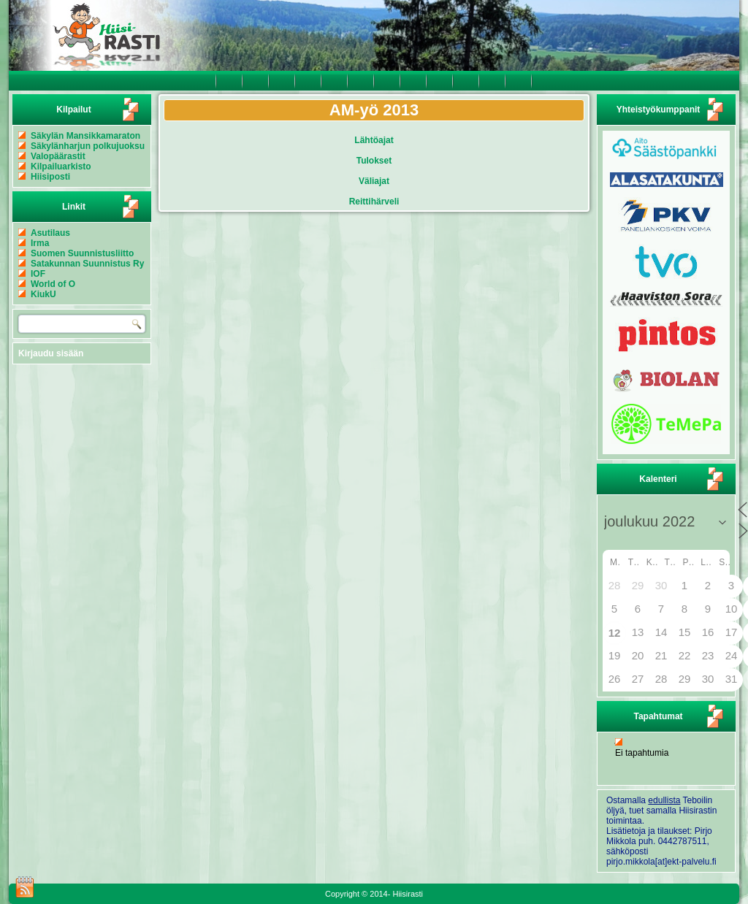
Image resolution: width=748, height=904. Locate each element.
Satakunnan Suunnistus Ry (87, 263)
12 (614, 633)
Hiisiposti (50, 177)
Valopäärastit (58, 156)
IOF (38, 274)
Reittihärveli (374, 201)
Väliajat (374, 181)
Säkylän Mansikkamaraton (85, 136)
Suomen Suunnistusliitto (82, 253)
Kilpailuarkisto (61, 166)
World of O (53, 284)
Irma (40, 243)
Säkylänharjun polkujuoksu (88, 146)
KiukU (43, 294)
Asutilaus (50, 233)
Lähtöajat (373, 140)
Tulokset (374, 161)
